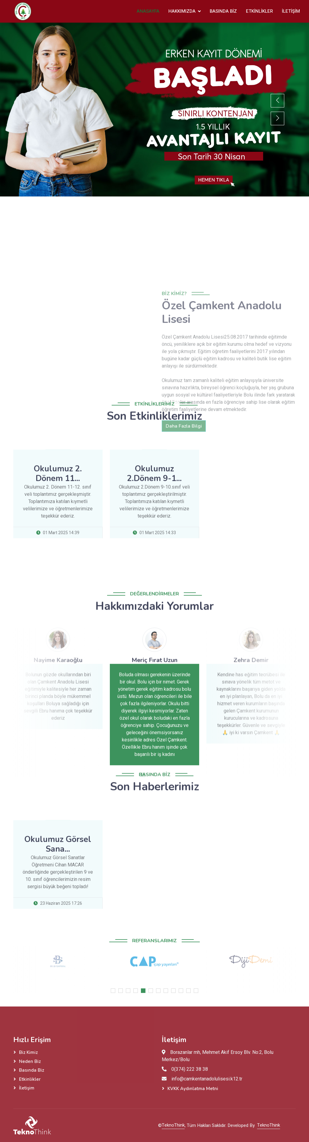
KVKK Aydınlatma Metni (192, 1089)
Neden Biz (30, 1061)
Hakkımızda (182, 11)
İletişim (291, 11)
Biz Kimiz (28, 1052)
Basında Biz (223, 11)
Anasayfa (148, 11)
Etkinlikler (259, 11)
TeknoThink (173, 1125)
